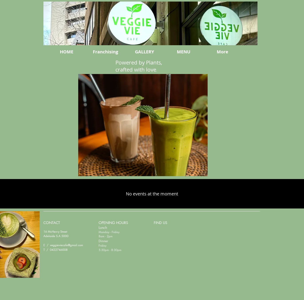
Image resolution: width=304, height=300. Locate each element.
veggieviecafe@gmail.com (66, 245)
